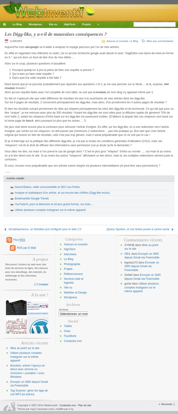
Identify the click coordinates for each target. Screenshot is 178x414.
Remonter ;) (168, 404)
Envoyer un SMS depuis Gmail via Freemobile (141, 266)
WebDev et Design (75, 292)
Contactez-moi (73, 341)
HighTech (69, 24)
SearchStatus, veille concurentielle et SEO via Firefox (47, 187)
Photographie (72, 264)
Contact (43, 284)
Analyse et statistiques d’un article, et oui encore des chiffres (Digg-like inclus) (62, 192)
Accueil (5, 24)
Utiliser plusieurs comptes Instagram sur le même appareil (50, 210)
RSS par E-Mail (26, 247)
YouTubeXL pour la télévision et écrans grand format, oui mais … (54, 204)
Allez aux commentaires (160, 41)
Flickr (67, 331)
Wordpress (35, 24)
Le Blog (17, 24)
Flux (19, 240)
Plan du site (84, 405)
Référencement (73, 274)
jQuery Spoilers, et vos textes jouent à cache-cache (138, 229)
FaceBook (70, 336)
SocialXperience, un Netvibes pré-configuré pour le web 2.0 (44, 229)
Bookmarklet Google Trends (32, 198)
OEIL (127, 253)
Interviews (70, 254)
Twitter (68, 326)
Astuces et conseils (117, 41)
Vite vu (53, 24)
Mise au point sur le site (24, 348)
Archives (63, 309)
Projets (86, 24)
